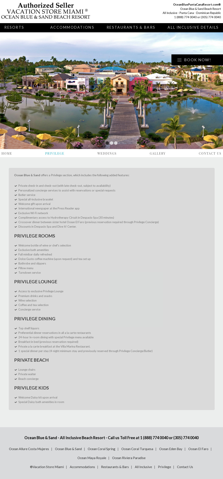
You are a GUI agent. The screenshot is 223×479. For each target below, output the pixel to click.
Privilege (54, 153)
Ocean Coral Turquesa (137, 449)
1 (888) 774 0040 (185, 17)
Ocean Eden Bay (170, 449)
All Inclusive (143, 467)
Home (6, 153)
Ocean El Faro (198, 449)
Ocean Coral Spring (101, 449)
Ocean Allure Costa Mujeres (29, 449)
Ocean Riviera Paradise (129, 458)
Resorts (14, 27)
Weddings (107, 153)
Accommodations (72, 27)
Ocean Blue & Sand (68, 449)
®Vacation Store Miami (47, 467)
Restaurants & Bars (131, 27)
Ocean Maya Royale (91, 458)
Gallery (158, 153)
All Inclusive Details (193, 27)
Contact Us (210, 153)
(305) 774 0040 (211, 17)
